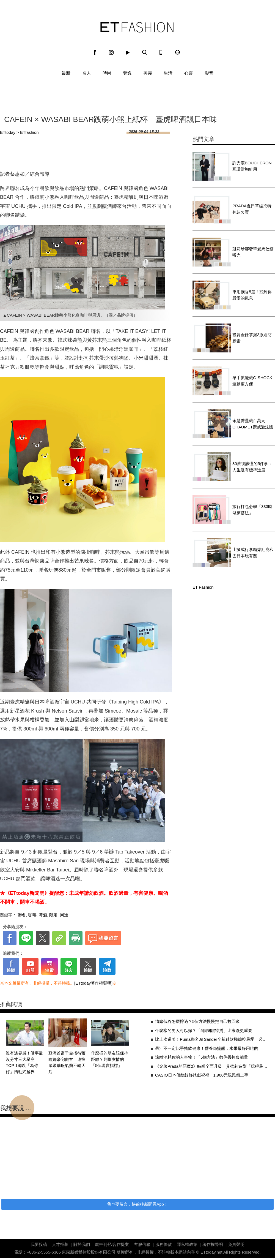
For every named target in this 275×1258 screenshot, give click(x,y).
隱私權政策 (187, 1244)
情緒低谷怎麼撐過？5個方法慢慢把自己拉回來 (197, 1021)
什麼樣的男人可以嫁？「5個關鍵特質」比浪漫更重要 (203, 1030)
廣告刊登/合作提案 (112, 1244)
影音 (209, 73)
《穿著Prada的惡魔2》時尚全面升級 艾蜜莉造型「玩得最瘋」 (212, 1066)
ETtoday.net (211, 1252)
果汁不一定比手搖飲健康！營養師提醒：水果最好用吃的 (206, 1048)
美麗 (147, 73)
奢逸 (127, 73)
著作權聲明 (212, 1244)
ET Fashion (137, 27)
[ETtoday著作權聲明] (93, 983)
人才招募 (60, 1244)
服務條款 (163, 1244)
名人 (86, 73)
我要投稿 (39, 1244)
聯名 (22, 914)
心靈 (188, 73)
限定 (53, 914)
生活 (168, 73)
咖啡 (32, 914)
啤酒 (43, 914)
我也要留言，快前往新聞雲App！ (137, 1204)
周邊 (64, 914)
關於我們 (81, 1244)
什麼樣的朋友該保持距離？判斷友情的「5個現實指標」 (109, 1059)
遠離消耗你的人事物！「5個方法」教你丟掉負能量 (201, 1057)
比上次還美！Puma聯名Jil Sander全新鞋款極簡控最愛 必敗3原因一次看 (212, 1039)
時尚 (107, 73)
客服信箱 (142, 1244)
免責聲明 (236, 1244)
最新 (66, 73)
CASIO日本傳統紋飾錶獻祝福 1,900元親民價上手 (201, 1075)
